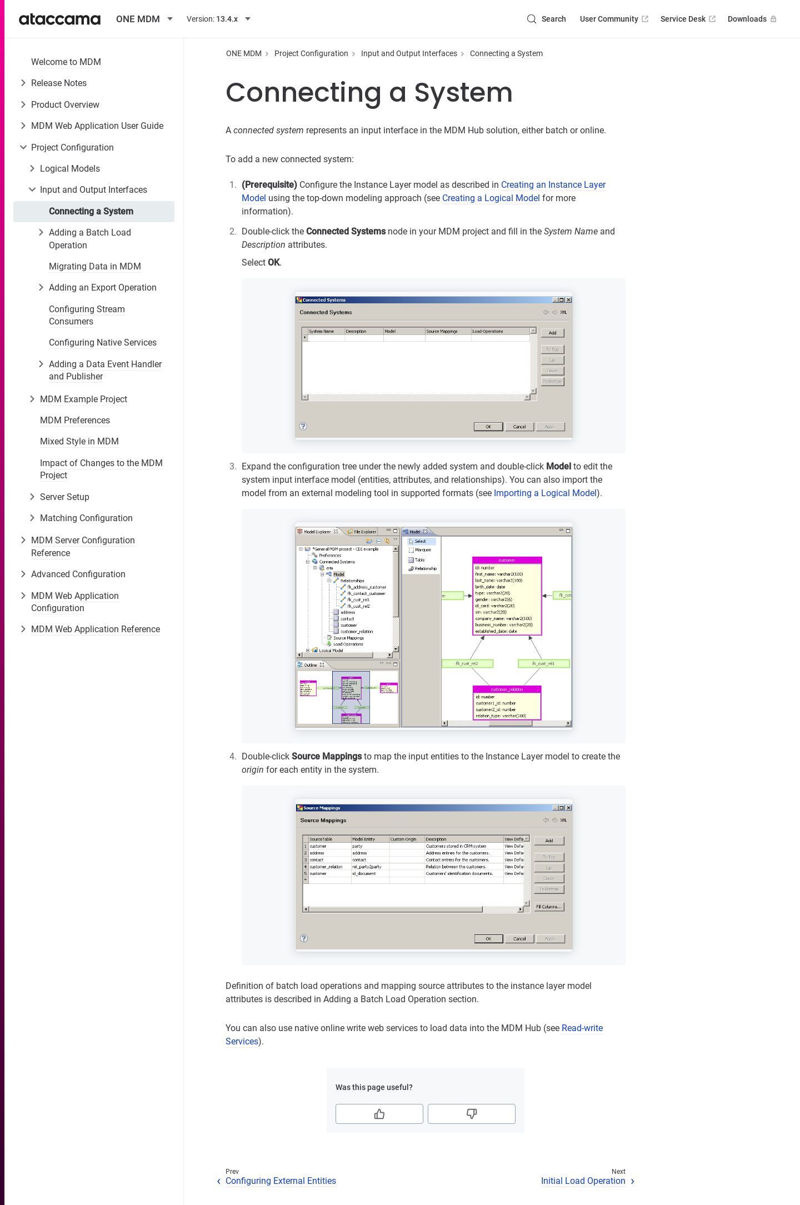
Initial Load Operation (583, 1181)
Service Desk (689, 18)
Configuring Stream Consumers (87, 315)
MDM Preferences (75, 420)
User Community (615, 18)
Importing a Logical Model (545, 493)
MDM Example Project (83, 399)
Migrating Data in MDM (95, 266)
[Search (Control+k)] (546, 19)
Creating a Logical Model (491, 198)
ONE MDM (244, 53)
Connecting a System (91, 211)
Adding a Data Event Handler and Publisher (105, 370)
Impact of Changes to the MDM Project (101, 469)
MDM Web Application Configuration (75, 602)
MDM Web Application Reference (95, 629)
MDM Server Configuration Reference (83, 546)
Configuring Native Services (103, 342)
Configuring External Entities (281, 1181)
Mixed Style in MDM (79, 441)
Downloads (753, 18)
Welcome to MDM (66, 62)
